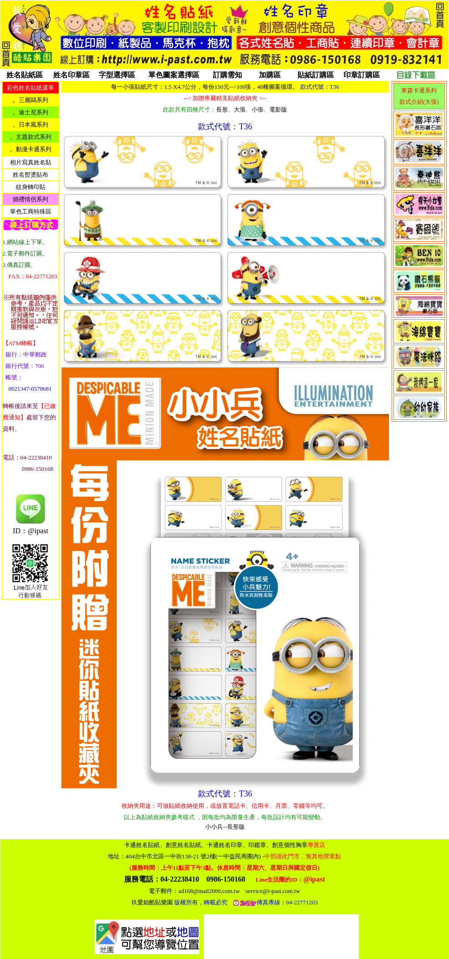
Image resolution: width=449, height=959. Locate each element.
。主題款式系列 (30, 136)
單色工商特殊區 (30, 211)
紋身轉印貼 (30, 187)
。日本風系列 (30, 124)
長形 (222, 109)
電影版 (278, 109)
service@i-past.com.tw (273, 891)
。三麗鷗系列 (30, 100)
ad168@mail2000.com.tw (209, 891)
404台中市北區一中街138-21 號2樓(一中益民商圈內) (233, 856)
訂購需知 (227, 75)
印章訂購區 (361, 75)
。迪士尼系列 (30, 112)
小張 (257, 109)
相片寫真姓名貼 (30, 162)
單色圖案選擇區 (173, 75)
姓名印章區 (71, 75)
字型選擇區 (117, 75)
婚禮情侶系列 (30, 199)
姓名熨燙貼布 (30, 174)
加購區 (270, 75)
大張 (240, 109)
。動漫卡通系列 (30, 149)
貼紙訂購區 (316, 75)
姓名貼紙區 (24, 75)
